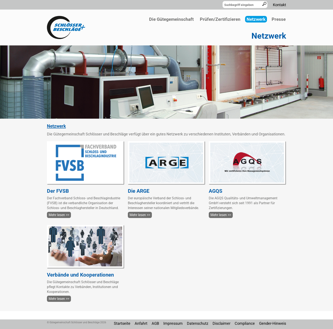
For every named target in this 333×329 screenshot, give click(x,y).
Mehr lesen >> (59, 215)
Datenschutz (197, 323)
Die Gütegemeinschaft (171, 19)
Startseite (122, 323)
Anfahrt (141, 323)
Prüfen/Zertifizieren (220, 19)
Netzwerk (256, 19)
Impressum (173, 323)
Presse (279, 19)
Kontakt (279, 5)
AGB (155, 323)
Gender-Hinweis (272, 323)
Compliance (245, 323)
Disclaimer (221, 323)
